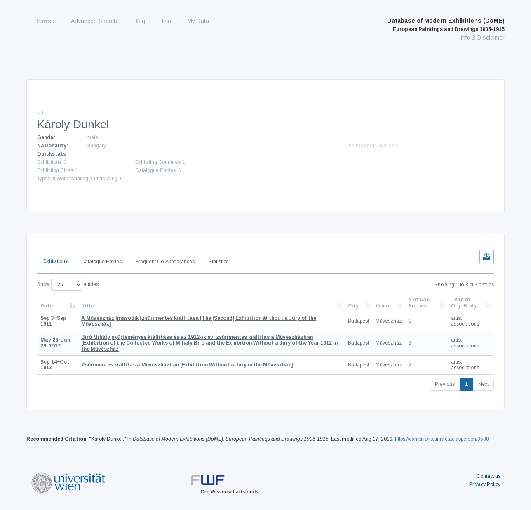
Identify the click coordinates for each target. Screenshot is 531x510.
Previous (445, 384)
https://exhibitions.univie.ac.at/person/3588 (442, 439)
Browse (44, 21)
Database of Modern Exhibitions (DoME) (446, 24)
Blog (139, 21)
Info (166, 21)
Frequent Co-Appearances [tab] (165, 261)
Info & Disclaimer (483, 37)
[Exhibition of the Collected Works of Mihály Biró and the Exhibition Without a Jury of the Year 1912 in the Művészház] (209, 343)
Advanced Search (94, 21)
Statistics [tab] (218, 261)
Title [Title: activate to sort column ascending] (87, 306)
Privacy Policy (484, 484)
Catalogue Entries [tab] (101, 261)
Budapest (358, 321)
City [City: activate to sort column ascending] (353, 306)
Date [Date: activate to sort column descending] (46, 306)
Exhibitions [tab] (55, 261)
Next (483, 384)
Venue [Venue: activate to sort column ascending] (383, 306)
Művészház (389, 321)
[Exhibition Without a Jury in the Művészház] (187, 365)
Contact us (488, 476)
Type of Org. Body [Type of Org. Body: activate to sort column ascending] (464, 302)
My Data (198, 21)
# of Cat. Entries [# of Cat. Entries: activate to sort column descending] (419, 302)
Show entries (68, 285)
